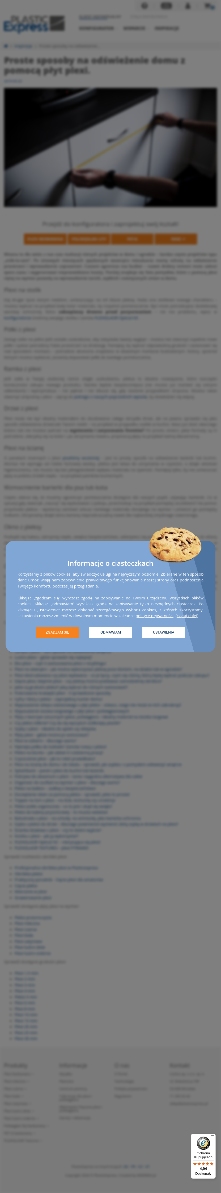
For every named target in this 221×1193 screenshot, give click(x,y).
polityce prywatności (154, 615)
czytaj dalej (187, 615)
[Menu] (212, 1137)
